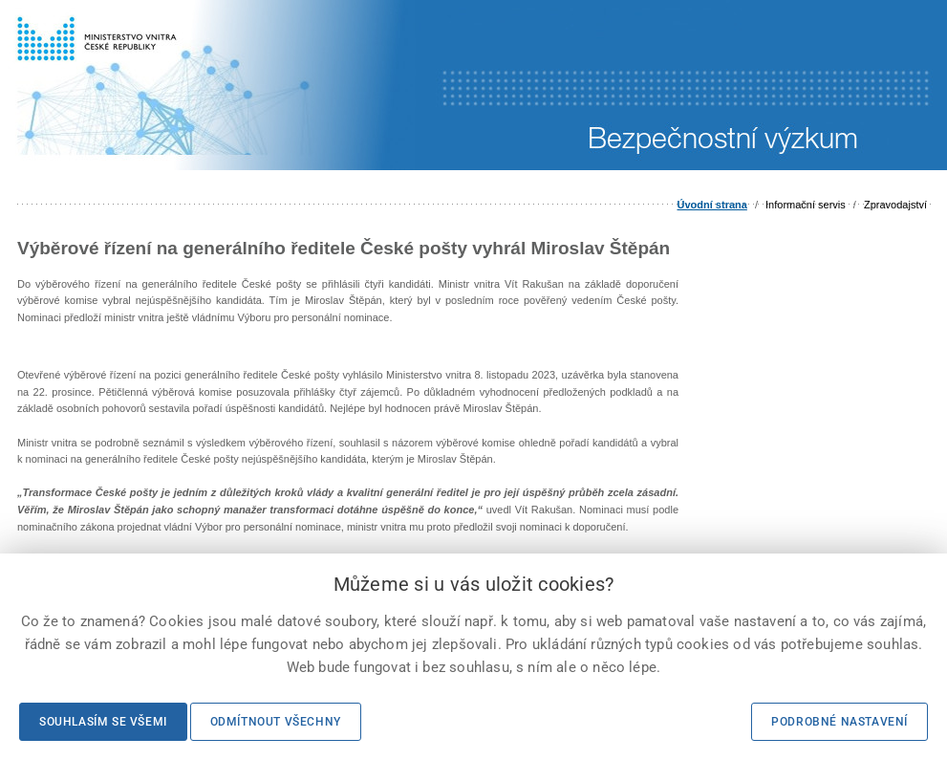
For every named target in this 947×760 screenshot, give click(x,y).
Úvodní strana (712, 204)
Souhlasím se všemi (103, 721)
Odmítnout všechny (275, 721)
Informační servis (805, 204)
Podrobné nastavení (839, 721)
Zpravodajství (895, 204)
